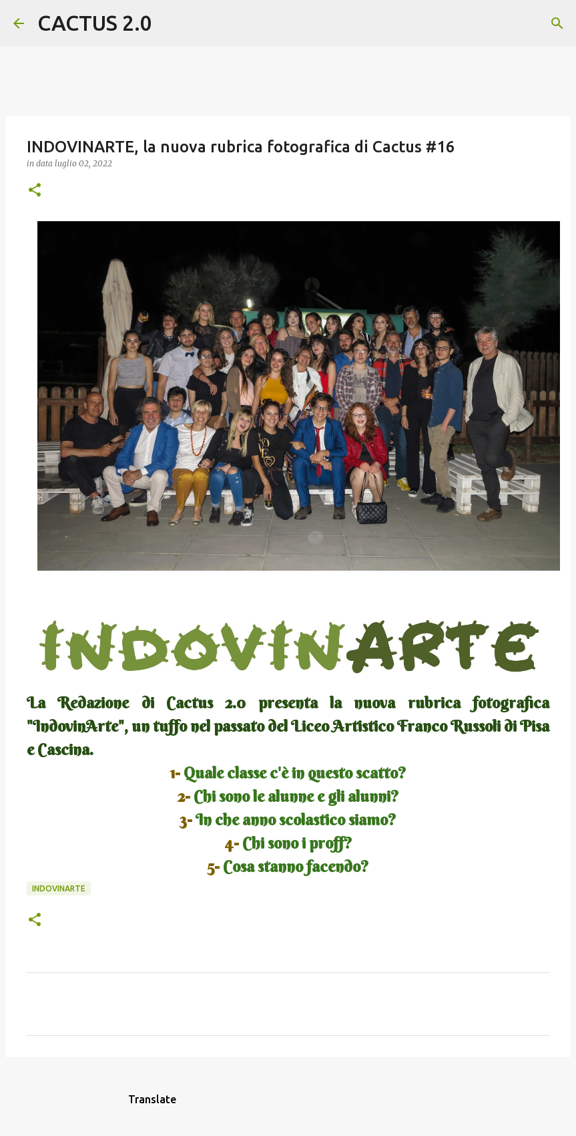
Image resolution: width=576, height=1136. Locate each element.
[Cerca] (171, 23)
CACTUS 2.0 (94, 23)
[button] (35, 191)
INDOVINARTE (58, 888)
